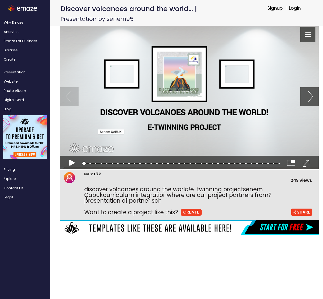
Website (11, 81)
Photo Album (15, 90)
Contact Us (13, 188)
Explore (10, 178)
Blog (7, 109)
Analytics (11, 31)
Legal (8, 197)
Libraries (11, 50)
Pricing (9, 169)
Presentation (15, 72)
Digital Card (14, 100)
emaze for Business (20, 41)
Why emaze (13, 22)
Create (10, 59)
